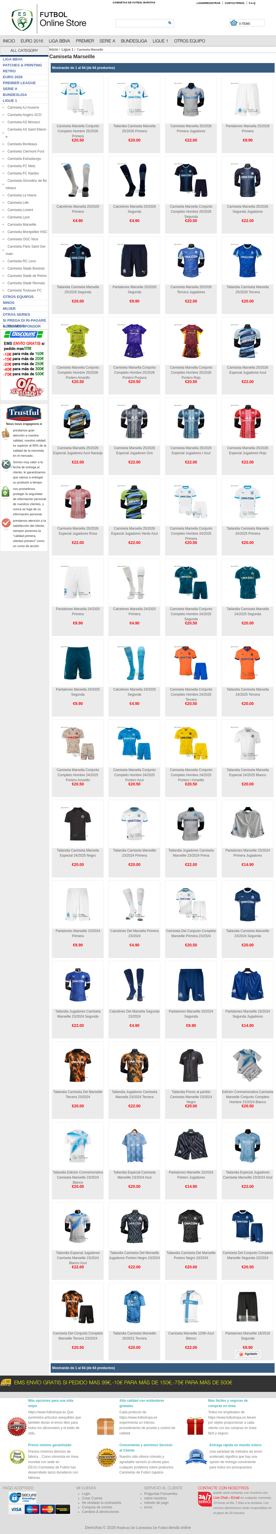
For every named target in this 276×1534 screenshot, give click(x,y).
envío (148, 1507)
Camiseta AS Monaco (23, 122)
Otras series (16, 314)
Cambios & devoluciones (100, 1512)
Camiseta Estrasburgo (23, 159)
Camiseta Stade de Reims (26, 276)
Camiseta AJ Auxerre (22, 107)
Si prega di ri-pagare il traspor (24, 321)
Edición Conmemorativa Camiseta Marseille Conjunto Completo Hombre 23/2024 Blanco (247, 1097)
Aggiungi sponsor (22, 326)
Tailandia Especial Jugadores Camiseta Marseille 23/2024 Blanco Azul (78, 1258)
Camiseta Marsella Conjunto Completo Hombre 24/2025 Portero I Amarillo (191, 775)
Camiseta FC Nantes (22, 173)
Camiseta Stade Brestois (25, 268)
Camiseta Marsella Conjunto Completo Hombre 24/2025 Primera (191, 534)
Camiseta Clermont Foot (25, 151)
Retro (9, 71)
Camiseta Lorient (19, 210)
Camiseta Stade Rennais (25, 283)
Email (235, 1498)
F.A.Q (252, 3)
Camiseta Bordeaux (21, 144)
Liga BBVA (13, 59)
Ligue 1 (68, 49)
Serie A (10, 89)
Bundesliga (15, 95)
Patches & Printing (22, 65)
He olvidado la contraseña (101, 1503)
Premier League (19, 83)
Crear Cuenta (92, 1498)
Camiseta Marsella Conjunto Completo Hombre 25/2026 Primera (78, 131)
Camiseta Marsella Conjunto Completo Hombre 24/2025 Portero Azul (134, 775)
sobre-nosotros (155, 1498)
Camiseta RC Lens (21, 261)
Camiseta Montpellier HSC (26, 232)
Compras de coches (97, 1507)
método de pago (156, 1503)
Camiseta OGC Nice (22, 239)
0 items (245, 23)
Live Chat (220, 1498)
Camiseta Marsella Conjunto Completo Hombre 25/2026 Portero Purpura (134, 373)
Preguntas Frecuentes (160, 1494)
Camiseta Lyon (18, 217)
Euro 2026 (13, 77)
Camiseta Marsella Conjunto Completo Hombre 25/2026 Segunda (191, 212)
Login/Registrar (208, 3)
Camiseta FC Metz (20, 166)
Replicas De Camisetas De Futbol (142, 1528)
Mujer (9, 308)
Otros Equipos (18, 297)
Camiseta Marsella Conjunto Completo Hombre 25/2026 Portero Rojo (191, 373)
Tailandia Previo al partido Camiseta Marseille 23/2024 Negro (191, 1097)
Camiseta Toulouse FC (24, 290)
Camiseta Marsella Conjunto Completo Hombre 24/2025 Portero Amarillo (78, 775)
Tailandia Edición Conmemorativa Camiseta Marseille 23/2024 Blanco (78, 1177)
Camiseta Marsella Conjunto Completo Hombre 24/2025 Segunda (191, 614)
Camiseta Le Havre (21, 195)
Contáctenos (234, 3)
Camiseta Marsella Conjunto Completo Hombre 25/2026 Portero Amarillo (78, 373)
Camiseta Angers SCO (23, 115)
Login (86, 1494)
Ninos (8, 303)
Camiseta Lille (17, 203)
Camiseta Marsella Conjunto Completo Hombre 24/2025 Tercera (191, 694)
